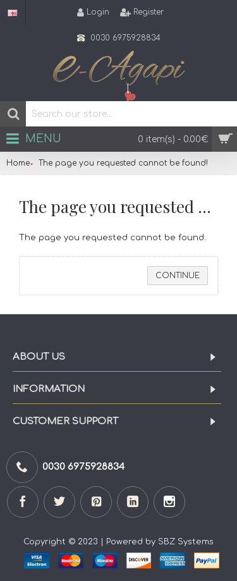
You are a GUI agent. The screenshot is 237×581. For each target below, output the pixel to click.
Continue (177, 275)
